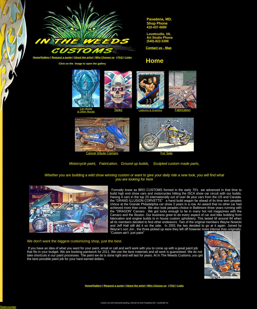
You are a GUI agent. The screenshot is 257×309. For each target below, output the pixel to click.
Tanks (118, 109)
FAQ (120, 57)
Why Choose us (105, 57)
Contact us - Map (159, 48)
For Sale (166, 153)
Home (36, 57)
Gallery (45, 57)
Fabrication (182, 109)
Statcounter (8, 307)
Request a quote (62, 57)
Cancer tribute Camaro (102, 153)
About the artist (83, 57)
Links (128, 57)
